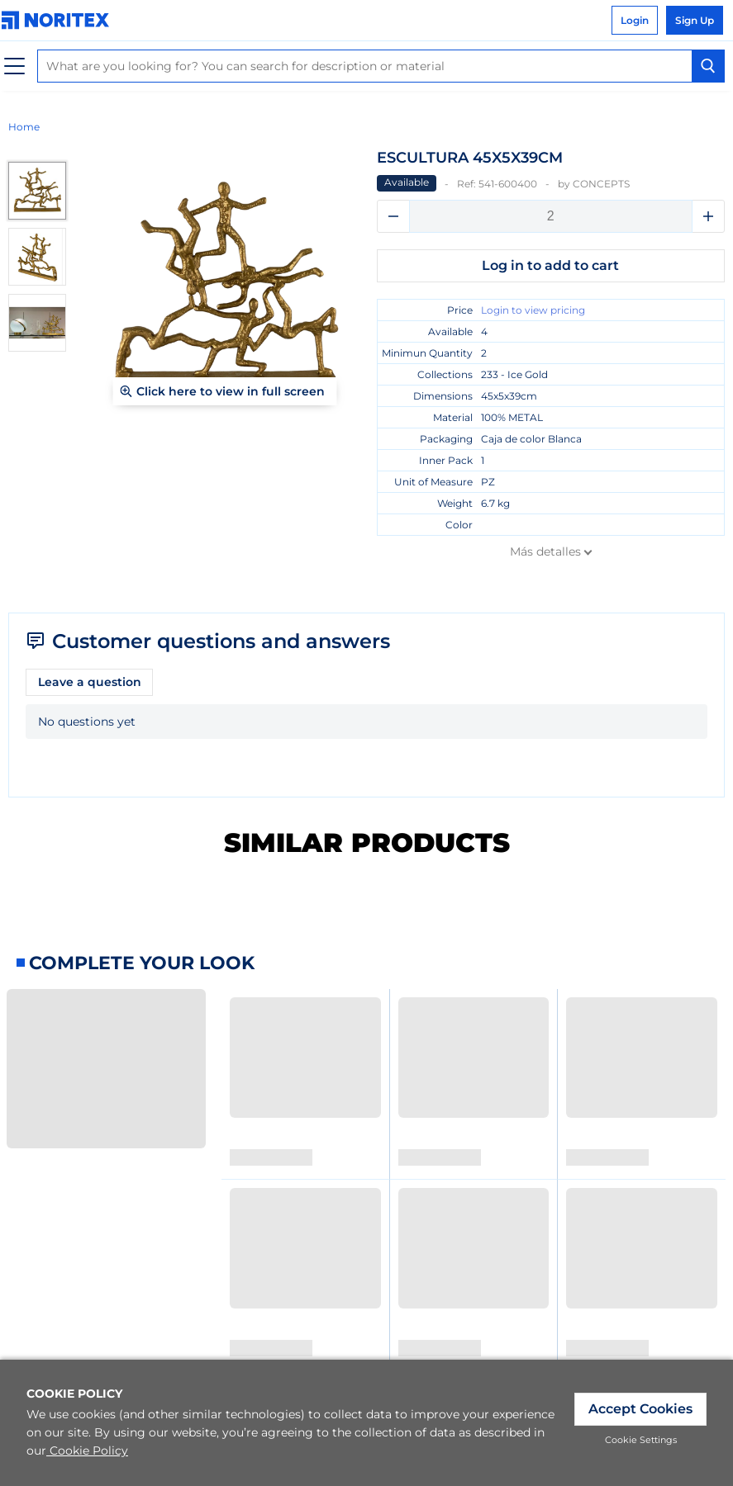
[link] (59, 20)
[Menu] (14, 66)
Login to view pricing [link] (533, 310)
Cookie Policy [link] (87, 1450)
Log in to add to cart (550, 265)
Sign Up (694, 20)
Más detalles (545, 551)
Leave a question (89, 682)
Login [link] (635, 20)
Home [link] (24, 127)
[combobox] (381, 66)
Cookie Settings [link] (641, 1440)
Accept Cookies (640, 1409)
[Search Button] (708, 66)
